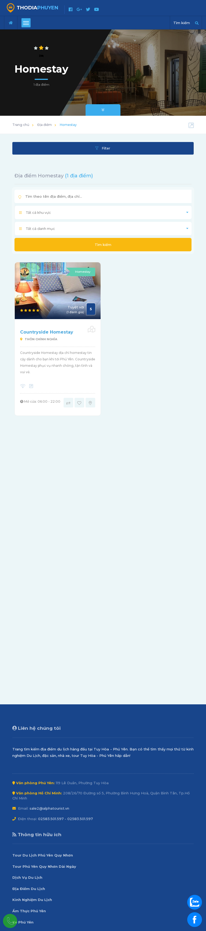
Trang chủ (20, 125)
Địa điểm (44, 125)
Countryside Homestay (46, 332)
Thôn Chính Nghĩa (38, 339)
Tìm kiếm (103, 244)
